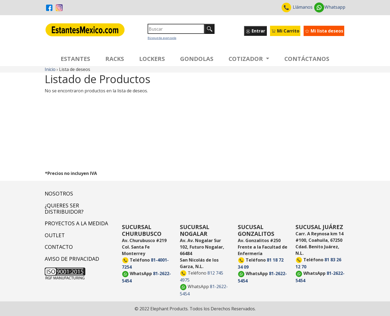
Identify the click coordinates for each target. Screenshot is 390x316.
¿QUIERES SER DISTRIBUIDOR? (64, 208)
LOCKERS (152, 59)
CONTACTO (59, 246)
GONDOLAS (196, 59)
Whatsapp (329, 7)
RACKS (114, 59)
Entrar (255, 31)
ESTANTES (75, 59)
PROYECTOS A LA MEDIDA (76, 223)
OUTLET (55, 235)
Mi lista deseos (324, 31)
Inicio (50, 69)
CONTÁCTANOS (306, 59)
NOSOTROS (59, 193)
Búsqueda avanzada (162, 38)
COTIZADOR (247, 59)
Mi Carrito (285, 31)
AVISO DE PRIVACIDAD (72, 258)
